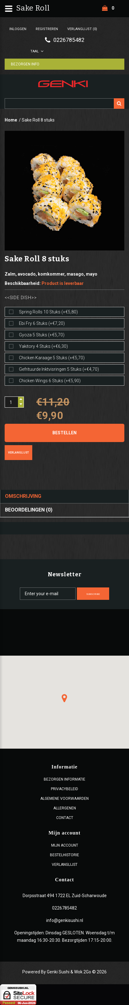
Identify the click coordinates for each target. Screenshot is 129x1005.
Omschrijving (23, 496)
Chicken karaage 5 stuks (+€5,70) (52, 357)
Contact (64, 818)
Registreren (47, 29)
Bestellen (64, 432)
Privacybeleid (64, 789)
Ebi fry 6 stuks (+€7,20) (42, 323)
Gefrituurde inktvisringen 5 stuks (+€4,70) (59, 369)
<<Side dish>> (21, 297)
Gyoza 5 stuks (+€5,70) (41, 334)
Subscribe (93, 594)
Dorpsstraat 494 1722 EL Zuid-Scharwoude (65, 895)
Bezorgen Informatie (64, 779)
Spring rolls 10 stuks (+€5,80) (48, 311)
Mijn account (64, 845)
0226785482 (64, 907)
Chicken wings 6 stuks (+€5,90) (50, 380)
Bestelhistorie (64, 855)
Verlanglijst (18, 452)
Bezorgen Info (25, 64)
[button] (64, 698)
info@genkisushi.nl (64, 920)
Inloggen (17, 29)
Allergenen (64, 808)
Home (11, 119)
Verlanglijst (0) (82, 29)
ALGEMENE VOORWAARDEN (64, 798)
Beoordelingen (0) (28, 510)
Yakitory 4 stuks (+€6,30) (43, 346)
